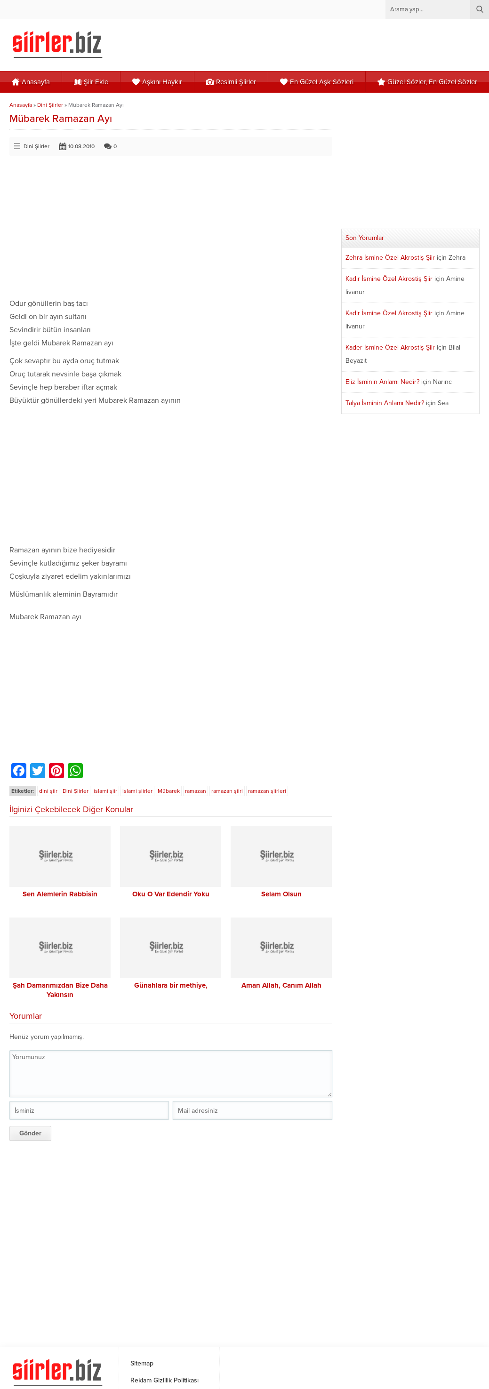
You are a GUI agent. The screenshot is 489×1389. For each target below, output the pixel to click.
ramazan (195, 791)
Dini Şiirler (50, 105)
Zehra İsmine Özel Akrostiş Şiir (390, 258)
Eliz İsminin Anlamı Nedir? (382, 382)
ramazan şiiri (227, 791)
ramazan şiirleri (267, 791)
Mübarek (169, 791)
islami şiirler (137, 791)
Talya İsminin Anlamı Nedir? (384, 403)
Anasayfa (20, 105)
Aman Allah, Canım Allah (281, 985)
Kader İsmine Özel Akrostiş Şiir (390, 347)
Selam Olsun (281, 894)
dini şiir (48, 791)
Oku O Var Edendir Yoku (170, 894)
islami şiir (105, 791)
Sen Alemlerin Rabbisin (60, 894)
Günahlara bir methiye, (171, 985)
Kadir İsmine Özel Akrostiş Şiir (389, 279)
